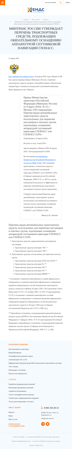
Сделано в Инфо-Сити (36, 445)
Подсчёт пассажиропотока (18, 373)
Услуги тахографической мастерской (21, 394)
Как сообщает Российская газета (21, 77)
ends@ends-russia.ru (47, 418)
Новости (12, 412)
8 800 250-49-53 (51, 408)
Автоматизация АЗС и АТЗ (18, 359)
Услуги (12, 379)
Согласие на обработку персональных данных (46, 441)
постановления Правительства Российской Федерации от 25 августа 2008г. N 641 (40, 159)
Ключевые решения (18, 344)
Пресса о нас (13, 419)
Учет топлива (13, 366)
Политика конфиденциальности (21, 441)
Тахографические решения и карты (21, 356)
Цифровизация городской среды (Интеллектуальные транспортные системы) (35, 363)
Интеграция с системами (17, 370)
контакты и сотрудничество (17, 425)
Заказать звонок (50, 2)
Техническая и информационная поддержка (24, 398)
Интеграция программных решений (21, 388)
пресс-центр (15, 407)
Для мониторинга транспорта (19, 349)
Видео (11, 416)
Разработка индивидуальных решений (22, 384)
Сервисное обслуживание (17, 391)
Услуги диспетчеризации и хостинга (21, 401)
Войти (68, 2)
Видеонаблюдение (15, 353)
